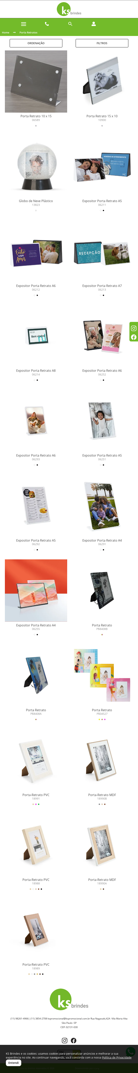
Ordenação (36, 43)
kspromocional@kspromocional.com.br (69, 1018)
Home (5, 32)
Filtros (102, 43)
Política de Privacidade (117, 1057)
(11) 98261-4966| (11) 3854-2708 (29, 1018)
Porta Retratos (28, 32)
